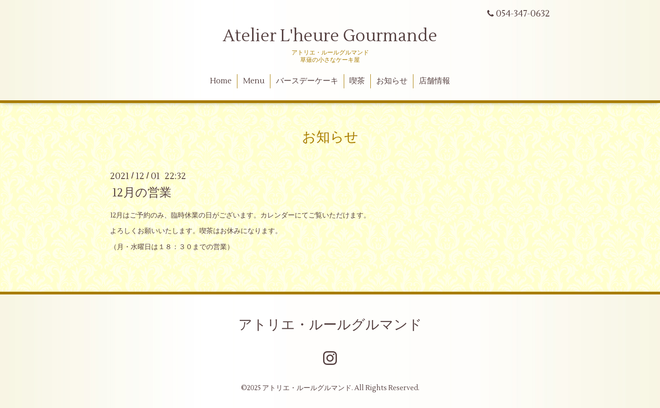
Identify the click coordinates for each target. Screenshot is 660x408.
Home (220, 81)
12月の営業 (141, 192)
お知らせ (391, 81)
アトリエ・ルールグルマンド (330, 325)
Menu (253, 81)
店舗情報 (434, 81)
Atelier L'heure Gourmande (330, 36)
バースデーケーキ (307, 81)
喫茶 (357, 81)
